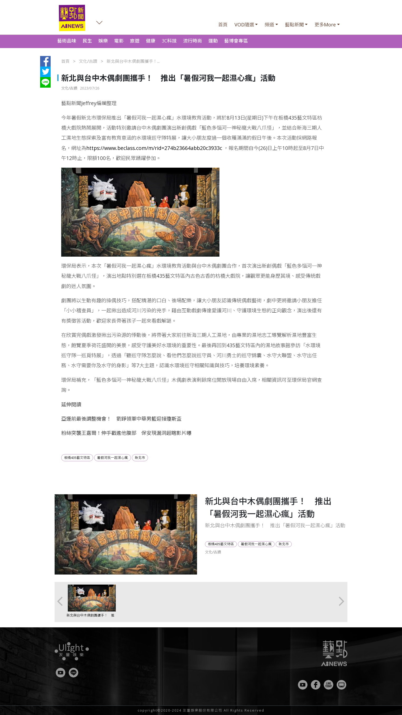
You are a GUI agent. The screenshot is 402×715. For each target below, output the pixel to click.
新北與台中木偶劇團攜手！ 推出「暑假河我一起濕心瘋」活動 (90, 618)
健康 (150, 40)
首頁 (223, 24)
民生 (87, 40)
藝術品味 (66, 40)
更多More (325, 24)
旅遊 (135, 40)
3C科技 (169, 40)
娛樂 (103, 40)
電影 (119, 40)
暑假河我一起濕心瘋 (112, 457)
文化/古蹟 (88, 61)
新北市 (140, 457)
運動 (213, 40)
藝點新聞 (294, 24)
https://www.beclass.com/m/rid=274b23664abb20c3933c (154, 148)
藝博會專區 (236, 40)
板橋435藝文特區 (77, 457)
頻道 (269, 24)
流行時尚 (192, 40)
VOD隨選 (244, 24)
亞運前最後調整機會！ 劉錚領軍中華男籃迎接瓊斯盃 (121, 418)
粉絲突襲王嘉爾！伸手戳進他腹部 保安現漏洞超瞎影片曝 (126, 432)
